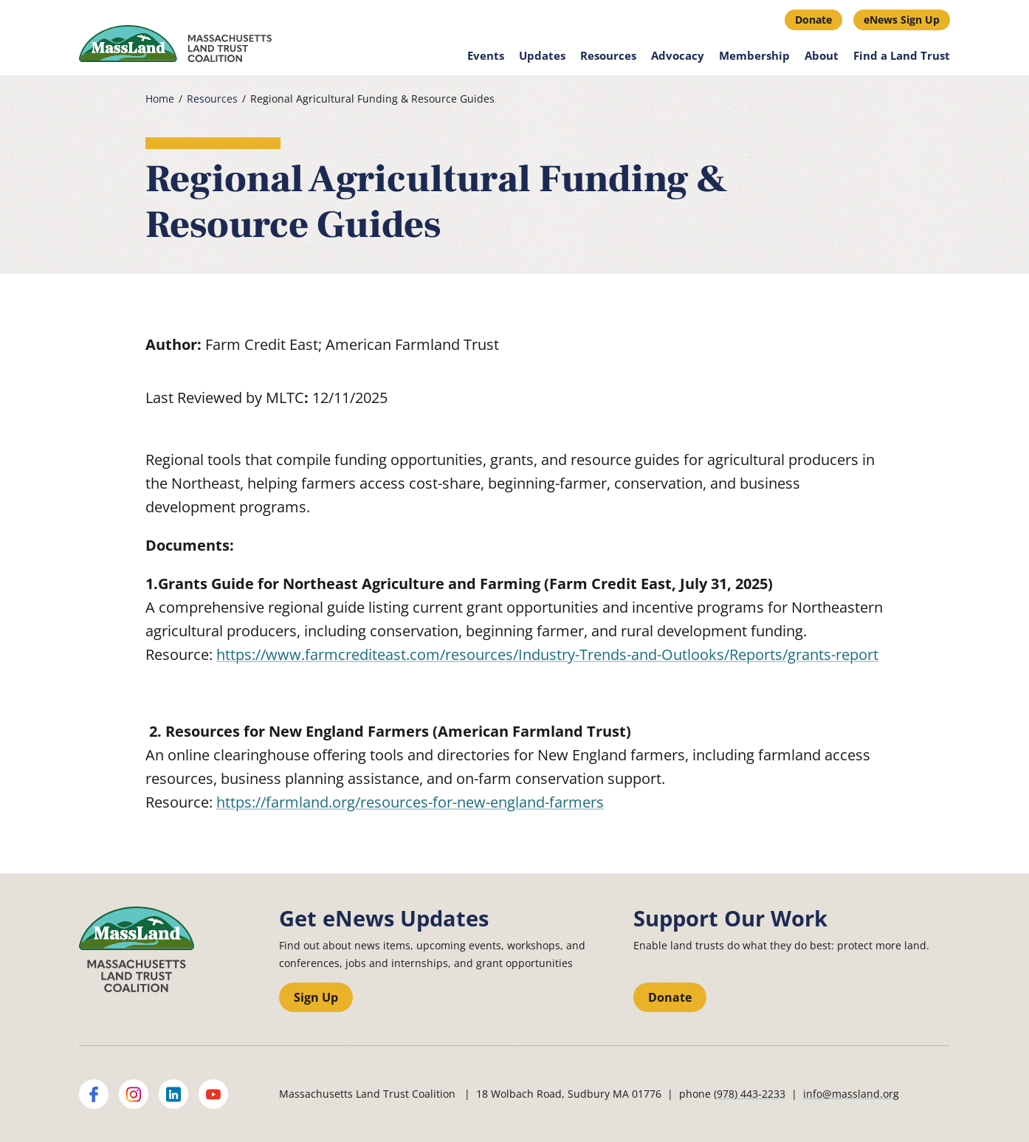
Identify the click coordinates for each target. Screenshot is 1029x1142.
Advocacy (677, 55)
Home (159, 99)
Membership (754, 55)
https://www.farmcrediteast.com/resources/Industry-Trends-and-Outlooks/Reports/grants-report (547, 654)
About (822, 55)
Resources (608, 55)
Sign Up (316, 997)
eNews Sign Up (902, 20)
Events (485, 55)
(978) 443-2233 (749, 1094)
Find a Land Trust (901, 55)
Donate (813, 20)
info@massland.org (851, 1094)
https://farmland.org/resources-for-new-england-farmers (410, 802)
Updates (542, 55)
